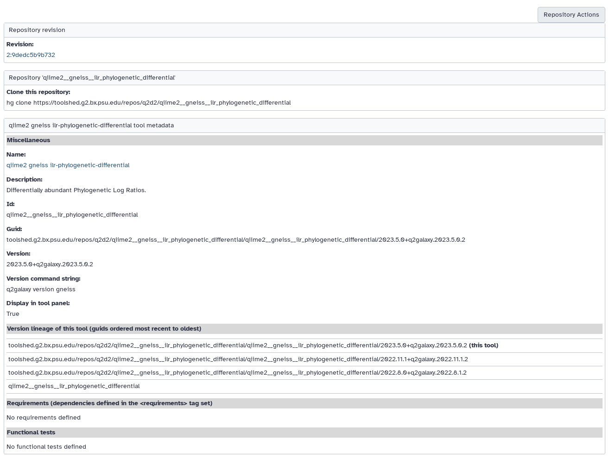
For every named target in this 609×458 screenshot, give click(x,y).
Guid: (14, 229)
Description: (24, 179)
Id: (10, 204)
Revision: (19, 44)
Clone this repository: (38, 92)
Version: (18, 253)
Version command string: (43, 278)
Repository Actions (571, 15)
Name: (15, 154)
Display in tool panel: (38, 303)
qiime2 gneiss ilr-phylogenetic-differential (67, 165)
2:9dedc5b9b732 (30, 55)
